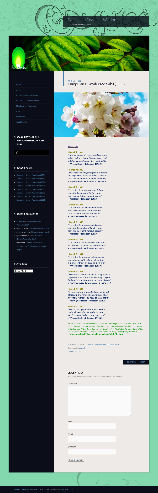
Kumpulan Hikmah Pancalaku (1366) (30, 193)
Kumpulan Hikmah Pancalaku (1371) (30, 175)
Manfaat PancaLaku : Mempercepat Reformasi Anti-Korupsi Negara (31, 246)
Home (18, 85)
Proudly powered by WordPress (26, 489)
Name (71, 421)
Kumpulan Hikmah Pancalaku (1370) (30, 179)
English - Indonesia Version (98, 344)
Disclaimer (20, 117)
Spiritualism (114, 344)
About (18, 90)
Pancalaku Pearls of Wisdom (93, 19)
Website (72, 447)
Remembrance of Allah (40, 228)
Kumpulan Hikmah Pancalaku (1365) (30, 196)
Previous (130, 362)
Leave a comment (75, 352)
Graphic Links (21, 122)
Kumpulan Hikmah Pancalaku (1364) (30, 200)
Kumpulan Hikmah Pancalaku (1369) (30, 182)
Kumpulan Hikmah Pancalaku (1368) (30, 186)
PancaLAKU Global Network (27, 101)
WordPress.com (67, 489)
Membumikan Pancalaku (26, 106)
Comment (73, 383)
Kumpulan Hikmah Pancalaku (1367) (30, 189)
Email (71, 434)
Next (144, 362)
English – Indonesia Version (27, 95)
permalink (83, 348)
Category (20, 111)
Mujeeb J (20, 221)
